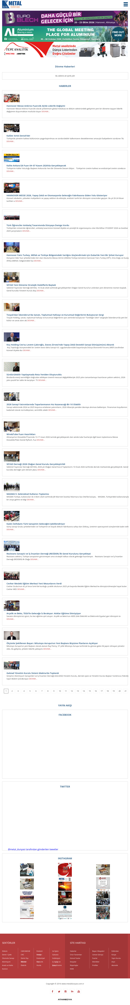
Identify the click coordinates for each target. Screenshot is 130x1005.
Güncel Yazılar (75, 958)
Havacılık (40, 962)
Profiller (95, 965)
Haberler (73, 951)
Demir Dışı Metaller (24, 958)
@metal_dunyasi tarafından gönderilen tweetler (33, 849)
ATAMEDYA (65, 1000)
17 (102, 691)
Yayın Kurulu (116, 958)
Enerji (39, 955)
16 (96, 691)
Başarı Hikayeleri (98, 951)
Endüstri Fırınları (40, 951)
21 (126, 691)
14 (84, 691)
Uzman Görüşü (97, 955)
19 (114, 691)
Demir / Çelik (7, 955)
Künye (114, 955)
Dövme (23, 962)
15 (90, 691)
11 (66, 691)
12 (72, 691)
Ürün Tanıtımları (76, 955)
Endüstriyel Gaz (41, 958)
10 (60, 691)
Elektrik (23, 965)
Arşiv (113, 962)
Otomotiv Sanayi (8, 958)
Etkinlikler (95, 962)
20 (120, 691)
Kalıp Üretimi (57, 965)
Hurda (39, 965)
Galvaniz (55, 955)
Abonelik (115, 965)
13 (78, 691)
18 (108, 691)
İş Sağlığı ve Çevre (56, 962)
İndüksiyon (56, 958)
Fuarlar (94, 958)
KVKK (72, 969)
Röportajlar (74, 965)
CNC (22, 955)
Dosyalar (73, 962)
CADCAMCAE (25, 951)
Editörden (115, 951)
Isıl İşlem (55, 951)
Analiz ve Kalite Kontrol (7, 965)
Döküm (4, 951)
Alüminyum (6, 962)
